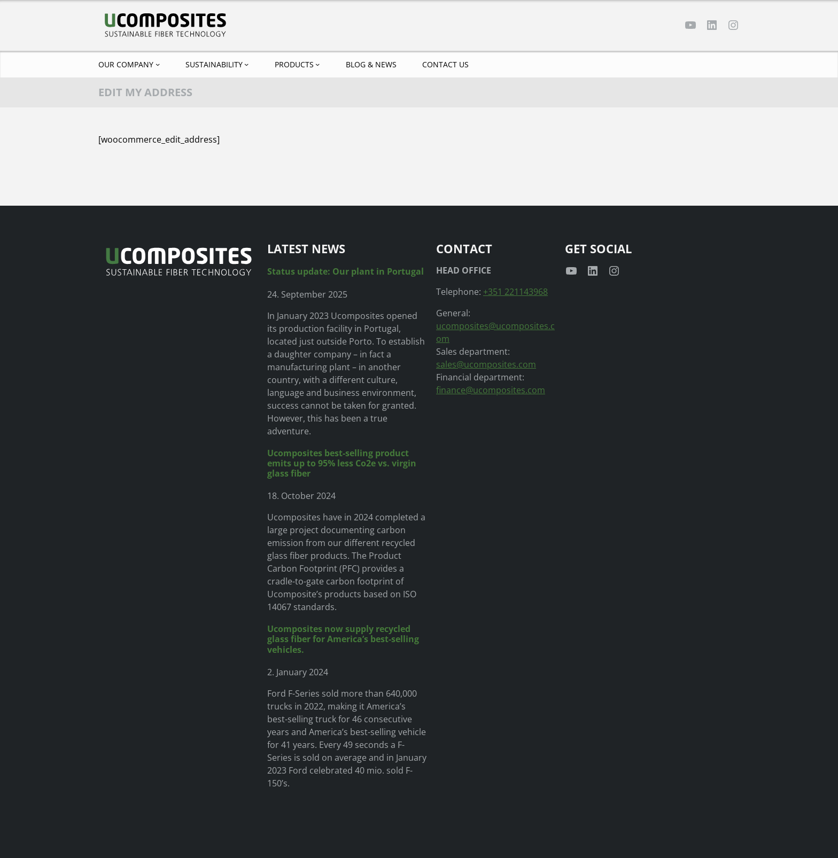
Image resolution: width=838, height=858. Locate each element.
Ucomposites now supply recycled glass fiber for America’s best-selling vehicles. (343, 639)
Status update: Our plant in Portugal (345, 272)
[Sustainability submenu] (246, 64)
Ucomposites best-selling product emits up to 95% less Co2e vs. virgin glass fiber (341, 463)
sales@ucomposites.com (486, 364)
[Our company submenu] (158, 64)
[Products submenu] (317, 64)
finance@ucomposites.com (490, 390)
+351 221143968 (515, 292)
